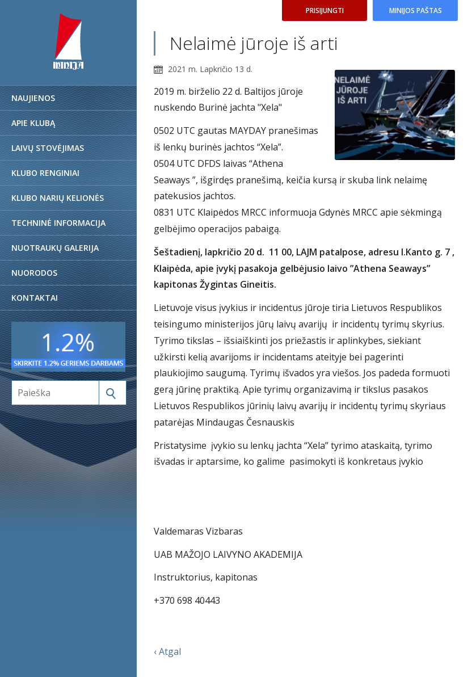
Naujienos (33, 97)
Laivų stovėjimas (47, 147)
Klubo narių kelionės (57, 197)
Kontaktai (34, 297)
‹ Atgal (167, 651)
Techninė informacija (58, 222)
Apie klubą (33, 122)
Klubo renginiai (45, 172)
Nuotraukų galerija (55, 247)
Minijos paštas (415, 10)
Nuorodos (34, 272)
